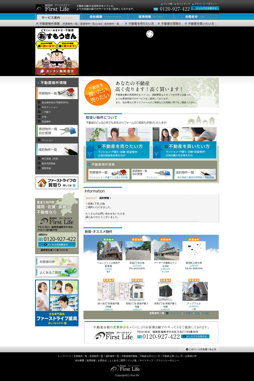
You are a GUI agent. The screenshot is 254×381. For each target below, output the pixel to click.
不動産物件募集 (129, 356)
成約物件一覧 (112, 356)
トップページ (64, 356)
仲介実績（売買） (51, 158)
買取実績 (209, 177)
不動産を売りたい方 (150, 356)
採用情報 (149, 16)
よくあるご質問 (117, 360)
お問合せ (195, 16)
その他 (124, 177)
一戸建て (107, 177)
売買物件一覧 (80, 356)
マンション (94, 177)
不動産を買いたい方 (172, 356)
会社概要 (104, 16)
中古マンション (50, 107)
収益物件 (46, 121)
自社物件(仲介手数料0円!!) (55, 102)
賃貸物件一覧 (96, 356)
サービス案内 (58, 16)
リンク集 (167, 3)
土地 (116, 177)
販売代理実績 (195, 177)
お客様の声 (191, 356)
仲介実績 (181, 177)
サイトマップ (183, 3)
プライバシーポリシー (205, 3)
